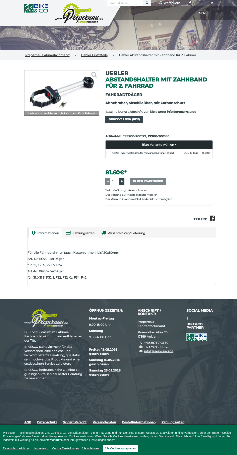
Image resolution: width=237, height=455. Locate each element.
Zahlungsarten (80, 232)
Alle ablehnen (90, 448)
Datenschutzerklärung (16, 448)
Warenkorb (169, 3)
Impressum (41, 448)
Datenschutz (47, 422)
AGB (27, 422)
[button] (206, 13)
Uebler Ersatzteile (94, 55)
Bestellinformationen (139, 422)
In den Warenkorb (148, 181)
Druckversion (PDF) (124, 119)
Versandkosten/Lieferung (123, 232)
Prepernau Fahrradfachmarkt (47, 55)
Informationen (45, 232)
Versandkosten (137, 190)
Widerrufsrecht (75, 422)
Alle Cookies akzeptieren (120, 448)
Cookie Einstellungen (65, 448)
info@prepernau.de (158, 351)
